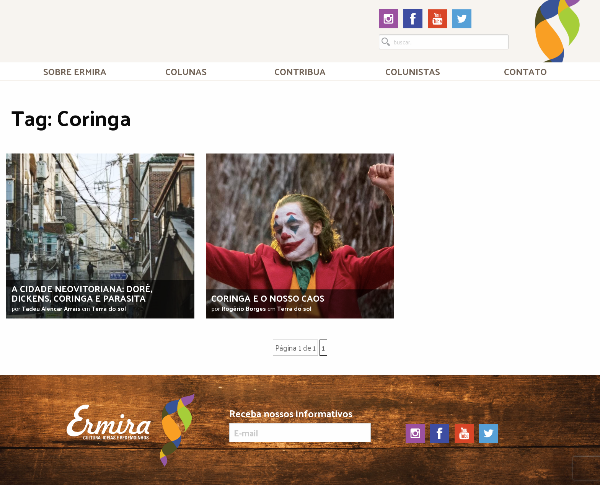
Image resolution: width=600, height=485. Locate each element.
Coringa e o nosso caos (267, 297)
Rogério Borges (244, 308)
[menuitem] (74, 71)
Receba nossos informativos (299, 425)
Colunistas (412, 71)
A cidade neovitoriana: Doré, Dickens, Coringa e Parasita (81, 293)
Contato (525, 71)
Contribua (300, 71)
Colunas (186, 71)
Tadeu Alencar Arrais (51, 308)
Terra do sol (108, 308)
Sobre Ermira (74, 71)
